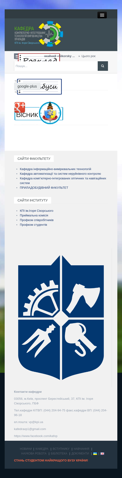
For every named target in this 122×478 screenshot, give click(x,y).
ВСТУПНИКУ (61, 449)
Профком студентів (33, 224)
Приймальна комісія (34, 215)
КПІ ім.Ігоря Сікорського (36, 210)
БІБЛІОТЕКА (59, 453)
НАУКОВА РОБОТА (34, 453)
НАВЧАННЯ (81, 449)
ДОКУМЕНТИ (80, 453)
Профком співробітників (37, 220)
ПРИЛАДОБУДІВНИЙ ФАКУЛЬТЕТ (44, 187)
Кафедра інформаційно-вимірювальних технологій (55, 169)
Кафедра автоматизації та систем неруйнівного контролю (60, 173)
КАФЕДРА (42, 449)
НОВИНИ (26, 449)
